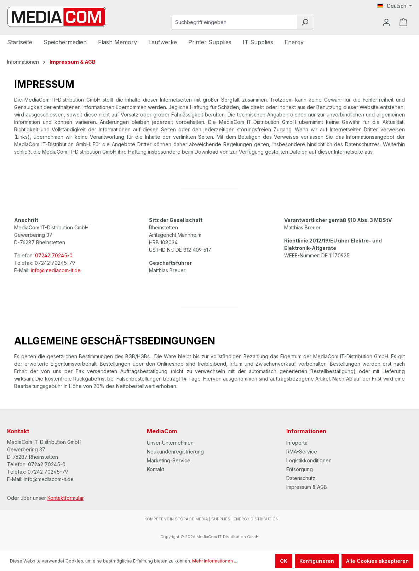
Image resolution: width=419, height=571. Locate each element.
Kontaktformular (65, 498)
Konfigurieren (316, 561)
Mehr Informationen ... (214, 561)
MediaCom (162, 431)
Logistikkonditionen (309, 460)
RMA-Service (301, 452)
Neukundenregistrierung (175, 452)
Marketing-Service (168, 460)
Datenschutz (300, 478)
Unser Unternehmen (170, 443)
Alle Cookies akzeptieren (377, 561)
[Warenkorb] (403, 22)
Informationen (306, 431)
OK (283, 561)
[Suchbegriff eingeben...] (234, 22)
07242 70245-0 (54, 255)
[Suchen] (305, 22)
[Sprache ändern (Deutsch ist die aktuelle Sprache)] (394, 6)
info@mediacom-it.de (56, 270)
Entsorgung (299, 469)
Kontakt (155, 469)
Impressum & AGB (306, 487)
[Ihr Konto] (386, 22)
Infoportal (297, 443)
